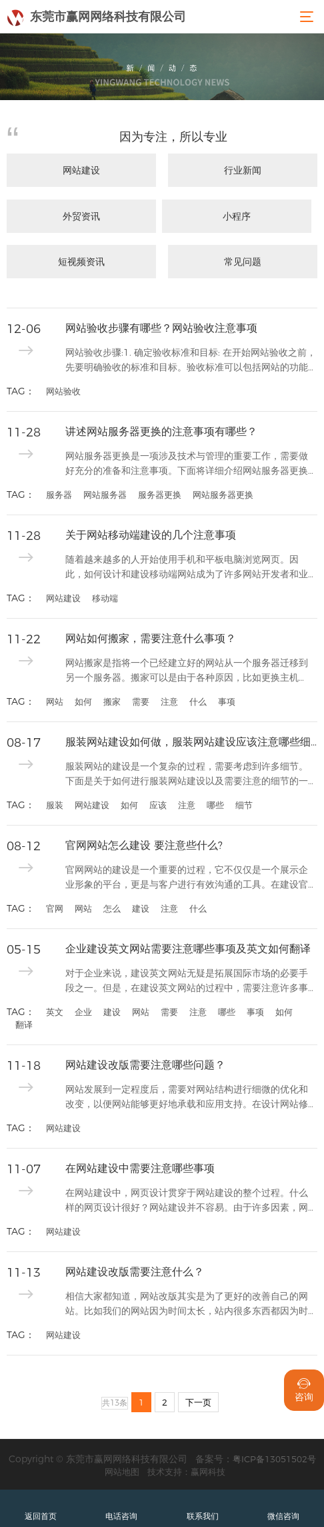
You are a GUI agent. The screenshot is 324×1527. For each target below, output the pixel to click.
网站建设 (81, 170)
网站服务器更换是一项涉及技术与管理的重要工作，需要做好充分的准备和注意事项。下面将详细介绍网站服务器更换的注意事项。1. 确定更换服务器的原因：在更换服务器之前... (190, 464)
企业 (83, 1011)
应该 (158, 805)
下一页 (198, 1402)
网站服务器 (105, 494)
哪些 (215, 805)
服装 (54, 805)
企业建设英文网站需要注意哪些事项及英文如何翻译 (188, 948)
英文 (54, 1011)
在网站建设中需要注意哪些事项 (140, 1168)
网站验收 (63, 391)
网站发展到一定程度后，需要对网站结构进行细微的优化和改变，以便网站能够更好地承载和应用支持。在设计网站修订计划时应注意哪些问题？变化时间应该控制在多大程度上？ (186, 1097)
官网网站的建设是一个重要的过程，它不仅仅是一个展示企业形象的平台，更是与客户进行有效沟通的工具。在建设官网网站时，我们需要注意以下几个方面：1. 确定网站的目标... (190, 878)
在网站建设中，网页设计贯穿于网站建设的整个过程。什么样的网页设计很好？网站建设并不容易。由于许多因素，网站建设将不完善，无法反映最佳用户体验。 (186, 1201)
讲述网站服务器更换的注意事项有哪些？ (161, 431)
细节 (244, 805)
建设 (140, 908)
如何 (83, 701)
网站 (54, 701)
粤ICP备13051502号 (274, 1459)
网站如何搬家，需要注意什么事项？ (150, 638)
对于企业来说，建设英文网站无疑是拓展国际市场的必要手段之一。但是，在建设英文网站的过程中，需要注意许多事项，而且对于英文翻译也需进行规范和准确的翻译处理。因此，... (186, 981)
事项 (226, 701)
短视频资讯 (81, 262)
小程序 (237, 216)
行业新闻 (242, 170)
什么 (198, 701)
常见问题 (242, 262)
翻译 (24, 1024)
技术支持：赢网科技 (186, 1471)
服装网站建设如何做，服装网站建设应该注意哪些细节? (191, 741)
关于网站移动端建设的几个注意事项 (150, 535)
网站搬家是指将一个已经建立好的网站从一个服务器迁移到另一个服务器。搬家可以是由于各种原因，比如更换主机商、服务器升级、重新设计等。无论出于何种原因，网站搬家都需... (186, 671)
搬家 (112, 701)
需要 (140, 701)
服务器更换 (159, 494)
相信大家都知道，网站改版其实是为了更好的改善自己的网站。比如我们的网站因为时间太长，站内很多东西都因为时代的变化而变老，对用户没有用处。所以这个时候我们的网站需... (186, 1304)
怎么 (112, 908)
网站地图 (122, 1471)
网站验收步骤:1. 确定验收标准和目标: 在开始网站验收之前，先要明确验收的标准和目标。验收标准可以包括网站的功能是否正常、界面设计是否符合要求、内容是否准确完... (190, 360)
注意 (169, 701)
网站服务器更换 (223, 494)
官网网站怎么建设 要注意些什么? (144, 845)
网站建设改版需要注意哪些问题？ (145, 1064)
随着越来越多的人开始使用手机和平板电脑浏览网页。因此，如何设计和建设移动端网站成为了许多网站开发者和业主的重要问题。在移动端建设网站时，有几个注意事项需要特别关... (186, 567)
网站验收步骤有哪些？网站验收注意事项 (161, 328)
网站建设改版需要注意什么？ (134, 1271)
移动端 (105, 598)
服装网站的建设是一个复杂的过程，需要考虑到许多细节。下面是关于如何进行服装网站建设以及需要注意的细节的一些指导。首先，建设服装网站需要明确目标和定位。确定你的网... (186, 774)
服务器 (59, 494)
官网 (54, 908)
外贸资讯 (81, 216)
